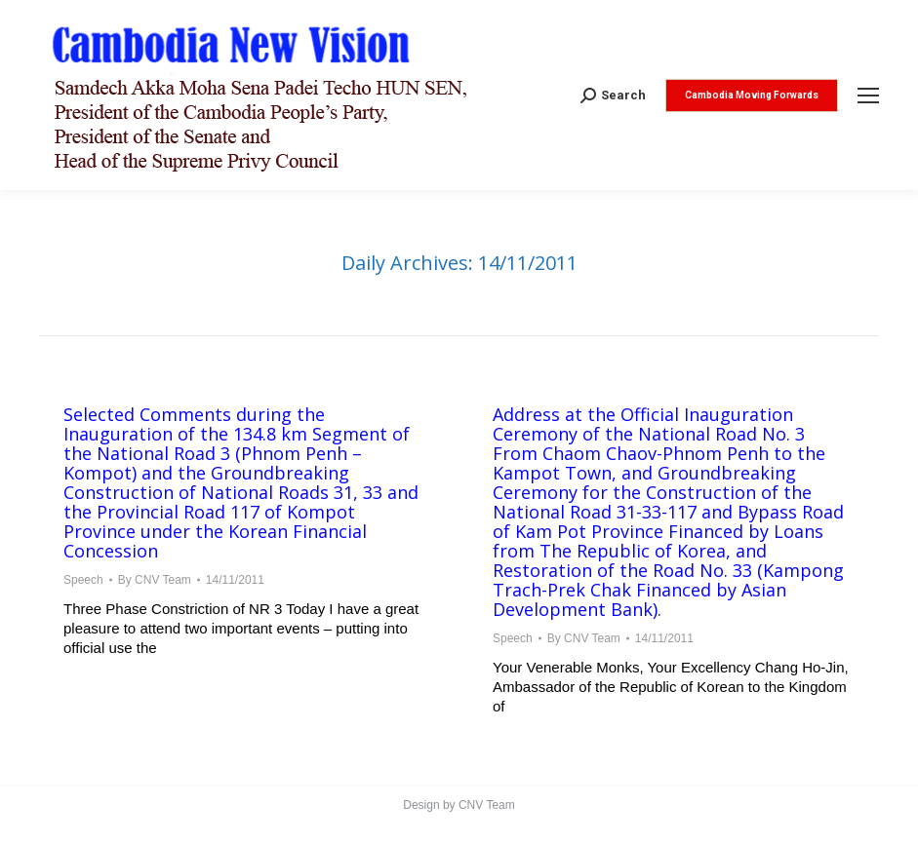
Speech (83, 580)
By (154, 580)
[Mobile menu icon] (868, 95)
